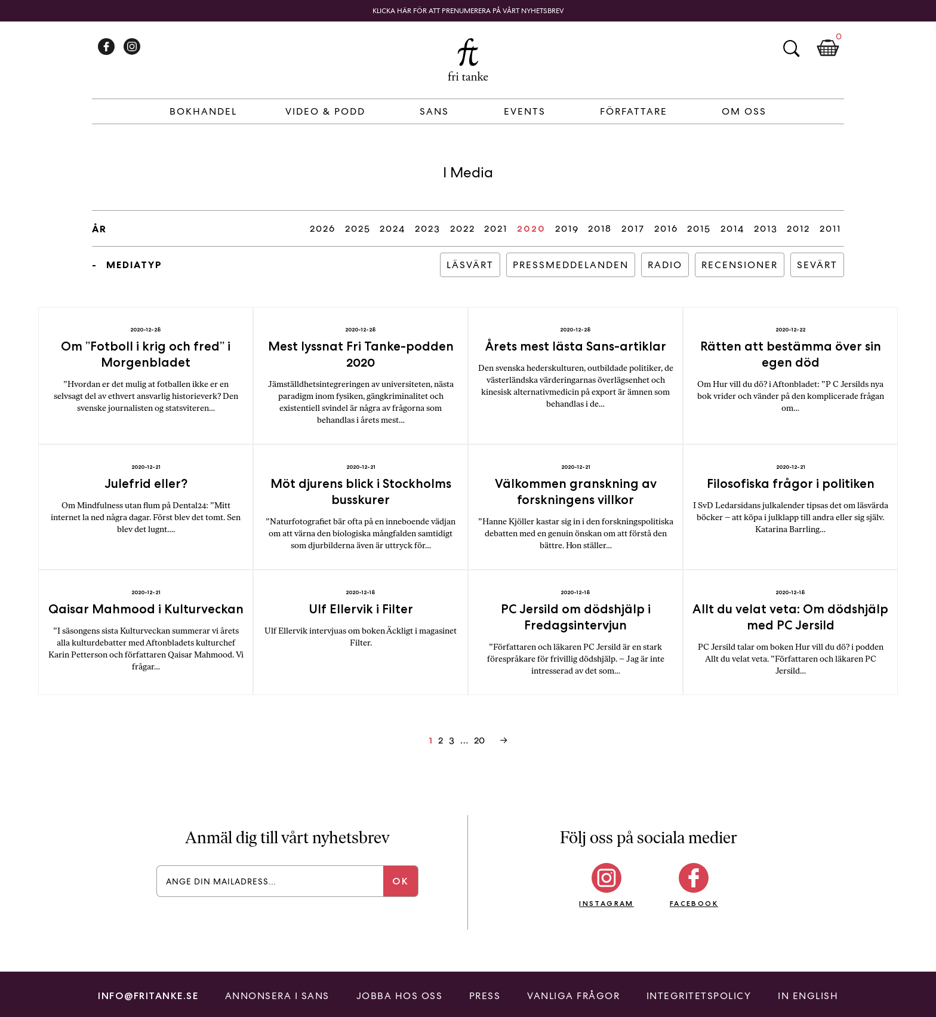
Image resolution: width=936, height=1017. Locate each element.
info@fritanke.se (148, 995)
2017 (633, 228)
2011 (830, 228)
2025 (358, 228)
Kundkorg (828, 48)
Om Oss (744, 111)
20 (479, 740)
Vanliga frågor (573, 996)
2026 (322, 228)
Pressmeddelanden (571, 265)
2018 (600, 228)
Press (485, 996)
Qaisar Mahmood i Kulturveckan (146, 608)
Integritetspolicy (699, 996)
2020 (531, 228)
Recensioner (739, 265)
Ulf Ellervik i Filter (361, 608)
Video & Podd (325, 111)
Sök (791, 48)
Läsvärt (470, 265)
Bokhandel (203, 111)
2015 (699, 228)
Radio (665, 265)
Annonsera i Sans (277, 996)
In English (808, 996)
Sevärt (817, 265)
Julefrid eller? (145, 483)
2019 (567, 228)
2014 (732, 228)
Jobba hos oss (399, 996)
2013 (766, 228)
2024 (392, 228)
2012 (798, 228)
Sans (434, 111)
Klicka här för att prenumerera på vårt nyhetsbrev (468, 11)
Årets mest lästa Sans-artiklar (575, 346)
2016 (666, 228)
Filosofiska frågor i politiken (791, 483)
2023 (428, 228)
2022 (462, 228)
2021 (495, 228)
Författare (633, 111)
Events (525, 111)
